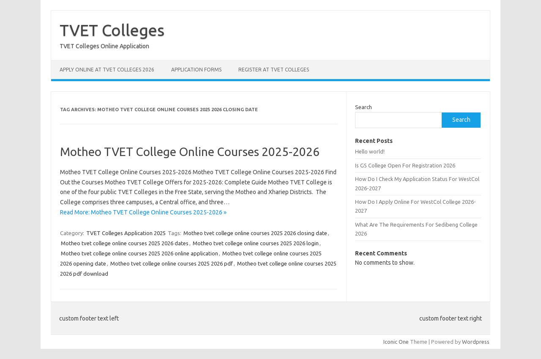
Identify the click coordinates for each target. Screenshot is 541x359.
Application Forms (196, 69)
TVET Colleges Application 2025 (126, 233)
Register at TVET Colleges (273, 69)
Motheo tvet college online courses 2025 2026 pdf (171, 263)
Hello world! (370, 151)
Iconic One (396, 342)
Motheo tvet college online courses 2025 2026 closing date (255, 233)
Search (363, 107)
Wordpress (475, 342)
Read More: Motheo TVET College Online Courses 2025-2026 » (143, 212)
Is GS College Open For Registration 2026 (405, 165)
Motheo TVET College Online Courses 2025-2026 (190, 151)
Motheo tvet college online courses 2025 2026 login (256, 243)
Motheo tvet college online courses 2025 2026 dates (125, 243)
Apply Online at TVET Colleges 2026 (107, 69)
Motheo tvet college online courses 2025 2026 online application (139, 253)
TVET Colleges (112, 30)
